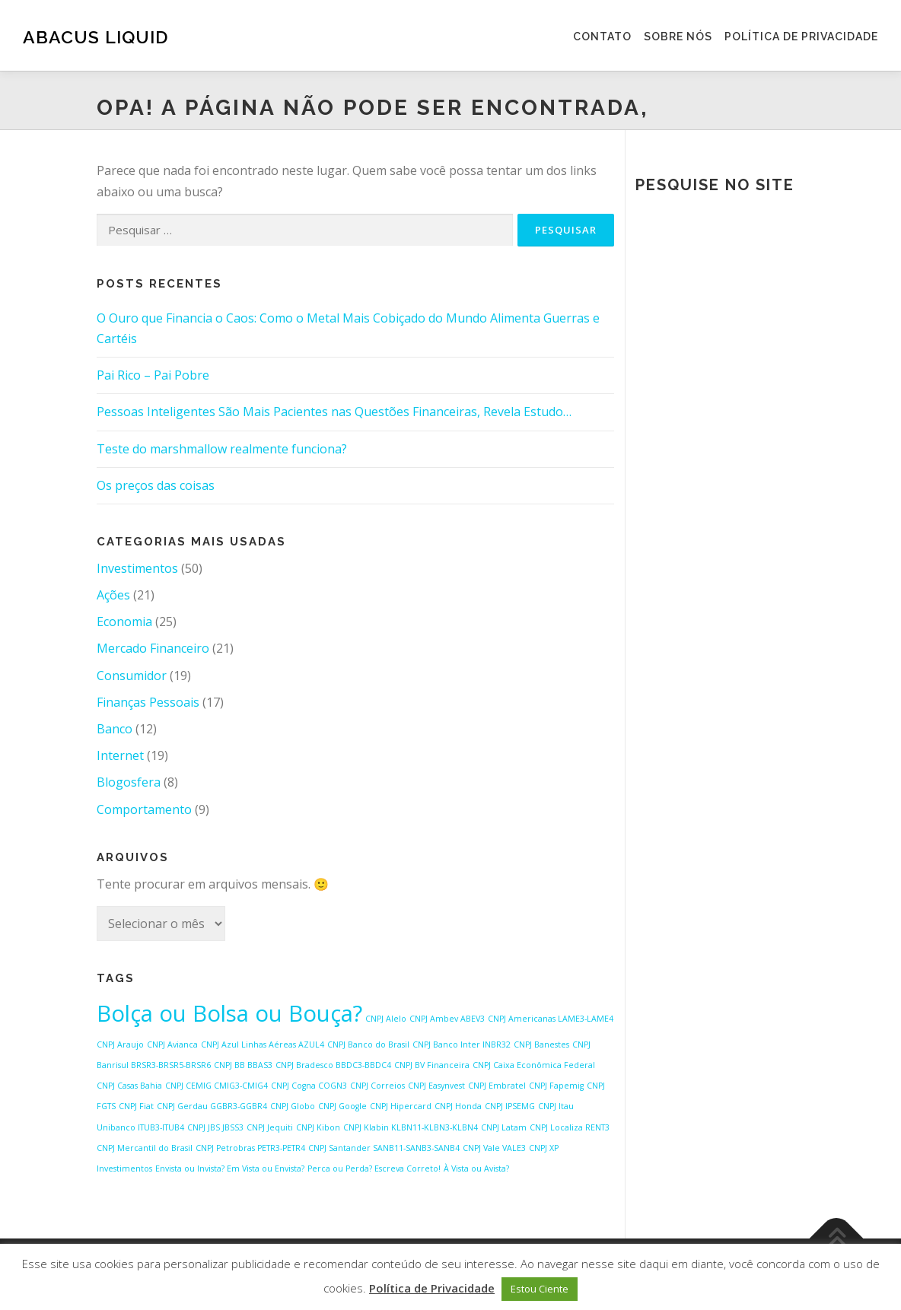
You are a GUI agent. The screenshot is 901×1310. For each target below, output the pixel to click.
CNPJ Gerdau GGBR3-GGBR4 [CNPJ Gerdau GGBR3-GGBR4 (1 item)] (212, 1106)
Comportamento (144, 809)
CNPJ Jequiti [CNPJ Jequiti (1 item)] (270, 1127)
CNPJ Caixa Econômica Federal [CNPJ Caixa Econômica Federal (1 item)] (534, 1065)
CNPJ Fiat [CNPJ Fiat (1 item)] (136, 1106)
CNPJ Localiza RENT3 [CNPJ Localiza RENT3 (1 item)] (570, 1127)
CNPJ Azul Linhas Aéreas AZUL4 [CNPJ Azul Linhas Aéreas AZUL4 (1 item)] (262, 1044)
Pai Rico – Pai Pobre (153, 375)
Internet (120, 755)
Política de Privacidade (801, 36)
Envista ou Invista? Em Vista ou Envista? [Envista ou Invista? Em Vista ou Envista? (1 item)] (229, 1168)
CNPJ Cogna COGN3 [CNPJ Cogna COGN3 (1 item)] (309, 1085)
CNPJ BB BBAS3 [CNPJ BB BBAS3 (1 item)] (243, 1065)
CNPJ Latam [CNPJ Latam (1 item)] (504, 1127)
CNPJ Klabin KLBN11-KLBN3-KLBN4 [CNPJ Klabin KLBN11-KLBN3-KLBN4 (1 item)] (410, 1127)
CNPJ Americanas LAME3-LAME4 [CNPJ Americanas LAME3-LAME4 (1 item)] (550, 1018)
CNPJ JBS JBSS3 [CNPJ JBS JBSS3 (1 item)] (215, 1127)
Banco (114, 728)
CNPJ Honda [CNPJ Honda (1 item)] (458, 1106)
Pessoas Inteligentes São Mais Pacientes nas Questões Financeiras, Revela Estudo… (334, 411)
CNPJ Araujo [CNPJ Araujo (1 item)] (120, 1044)
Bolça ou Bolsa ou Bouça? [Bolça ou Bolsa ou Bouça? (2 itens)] (229, 1013)
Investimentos (137, 568)
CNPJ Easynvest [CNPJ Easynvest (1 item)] (436, 1085)
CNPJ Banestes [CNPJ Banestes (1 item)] (541, 1044)
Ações (113, 595)
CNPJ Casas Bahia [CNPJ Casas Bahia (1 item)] (129, 1085)
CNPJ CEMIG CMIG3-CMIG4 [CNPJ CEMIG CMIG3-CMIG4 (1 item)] (216, 1085)
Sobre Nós (678, 36)
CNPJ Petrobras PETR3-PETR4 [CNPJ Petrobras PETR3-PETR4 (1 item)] (250, 1148)
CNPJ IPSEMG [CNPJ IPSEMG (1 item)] (510, 1106)
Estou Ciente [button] (539, 1289)
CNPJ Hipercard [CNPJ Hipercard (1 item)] (400, 1106)
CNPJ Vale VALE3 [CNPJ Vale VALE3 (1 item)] (494, 1148)
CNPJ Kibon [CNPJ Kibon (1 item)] (318, 1127)
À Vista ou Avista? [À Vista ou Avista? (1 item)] (476, 1168)
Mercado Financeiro (153, 648)
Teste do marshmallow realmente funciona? (222, 448)
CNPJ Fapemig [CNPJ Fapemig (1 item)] (556, 1085)
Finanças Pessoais (148, 702)
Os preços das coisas (156, 485)
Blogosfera (129, 782)
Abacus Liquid (95, 36)
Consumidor (132, 675)
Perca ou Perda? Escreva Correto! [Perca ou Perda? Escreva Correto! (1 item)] (374, 1168)
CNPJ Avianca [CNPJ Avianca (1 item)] (172, 1044)
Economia (124, 621)
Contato (602, 36)
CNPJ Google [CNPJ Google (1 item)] (342, 1106)
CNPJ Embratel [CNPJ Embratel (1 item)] (497, 1085)
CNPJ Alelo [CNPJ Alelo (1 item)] (385, 1018)
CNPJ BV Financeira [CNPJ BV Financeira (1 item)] (432, 1065)
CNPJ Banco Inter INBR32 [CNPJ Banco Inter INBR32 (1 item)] (461, 1044)
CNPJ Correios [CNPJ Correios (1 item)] (377, 1085)
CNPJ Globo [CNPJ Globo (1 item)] (292, 1106)
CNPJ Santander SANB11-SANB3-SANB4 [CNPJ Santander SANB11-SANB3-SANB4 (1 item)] (384, 1148)
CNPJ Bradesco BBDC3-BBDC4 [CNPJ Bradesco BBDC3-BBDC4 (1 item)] (333, 1065)
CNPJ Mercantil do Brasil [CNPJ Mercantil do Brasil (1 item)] (145, 1148)
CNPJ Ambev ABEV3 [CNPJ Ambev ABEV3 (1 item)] (447, 1018)
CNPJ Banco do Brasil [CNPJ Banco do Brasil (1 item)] (368, 1044)
